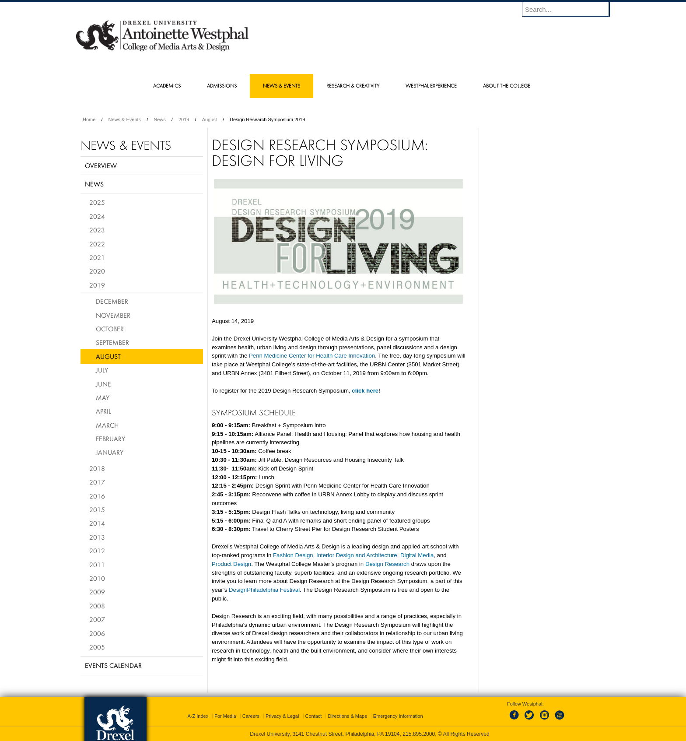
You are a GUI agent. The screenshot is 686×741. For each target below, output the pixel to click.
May (102, 397)
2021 (97, 257)
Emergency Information (398, 716)
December (112, 301)
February (110, 438)
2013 (97, 537)
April (103, 411)
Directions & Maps (347, 716)
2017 (97, 482)
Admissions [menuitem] (222, 85)
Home (89, 119)
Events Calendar (113, 665)
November (113, 315)
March (107, 425)
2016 (97, 496)
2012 (97, 550)
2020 (97, 271)
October (110, 328)
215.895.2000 (418, 734)
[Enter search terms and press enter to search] (570, 9)
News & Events (124, 119)
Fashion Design (293, 555)
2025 (97, 202)
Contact (313, 716)
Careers (250, 716)
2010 (97, 578)
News (160, 119)
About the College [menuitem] (506, 85)
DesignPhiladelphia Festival (264, 589)
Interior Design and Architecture (356, 555)
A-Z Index (197, 716)
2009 (97, 591)
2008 (97, 605)
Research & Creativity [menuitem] (352, 85)
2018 (97, 468)
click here (365, 390)
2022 (97, 243)
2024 (97, 216)
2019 (183, 119)
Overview (101, 165)
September (112, 342)
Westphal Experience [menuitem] (431, 85)
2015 (97, 509)
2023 (97, 229)
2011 (97, 564)
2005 (97, 647)
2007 (97, 619)
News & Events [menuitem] (281, 85)
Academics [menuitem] (167, 85)
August (209, 119)
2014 (97, 523)
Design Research (387, 564)
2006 (97, 633)
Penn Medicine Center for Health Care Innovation (312, 355)
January (109, 452)
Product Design (231, 564)
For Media (225, 716)
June (103, 383)
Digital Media (417, 555)
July (102, 369)
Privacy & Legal (282, 716)
